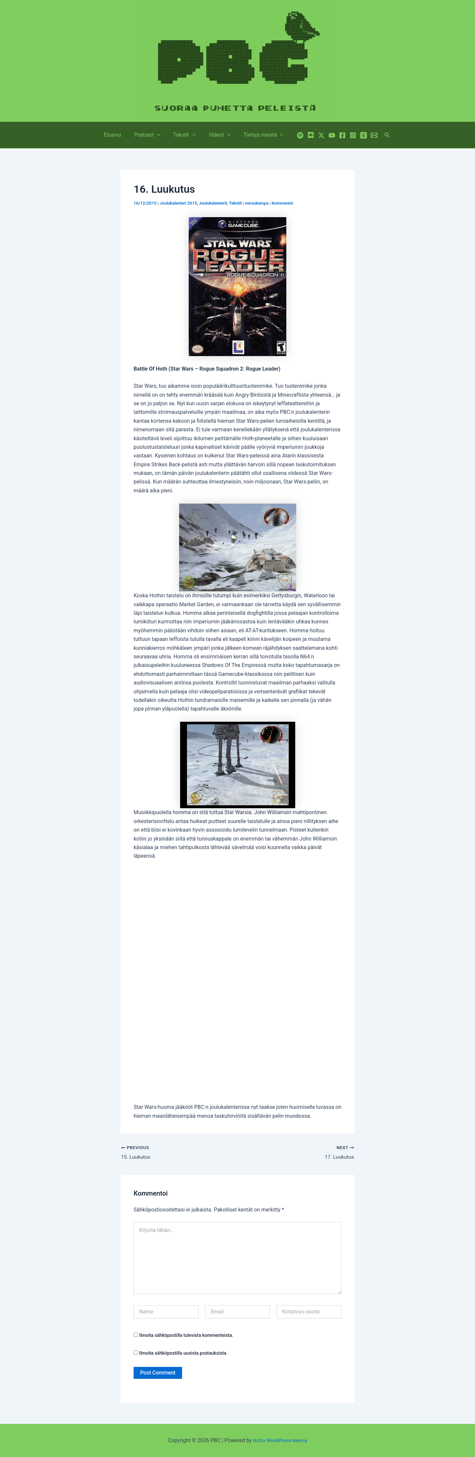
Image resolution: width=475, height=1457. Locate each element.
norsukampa (259, 203)
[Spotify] (293, 135)
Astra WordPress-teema (280, 1440)
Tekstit (184, 135)
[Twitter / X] (314, 135)
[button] (159, 135)
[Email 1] (367, 135)
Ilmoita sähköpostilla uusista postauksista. (183, 1353)
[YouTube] (325, 135)
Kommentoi (286, 203)
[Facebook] (335, 135)
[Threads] (357, 135)
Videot (217, 135)
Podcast (150, 135)
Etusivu (117, 135)
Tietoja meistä (258, 135)
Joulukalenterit (214, 203)
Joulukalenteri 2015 (179, 203)
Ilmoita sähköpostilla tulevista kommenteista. (186, 1335)
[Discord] (304, 135)
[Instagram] (346, 135)
